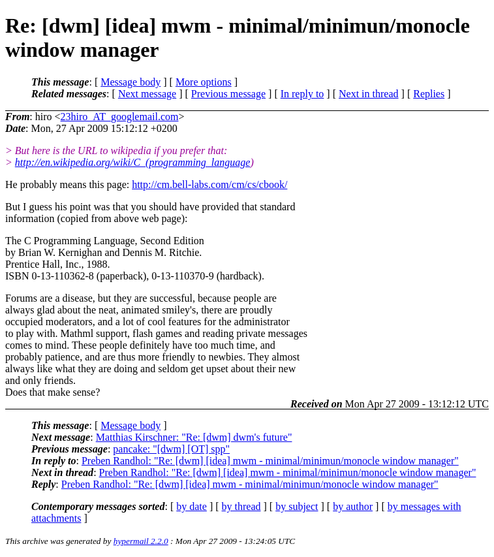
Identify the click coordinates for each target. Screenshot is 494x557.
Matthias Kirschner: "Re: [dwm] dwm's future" (194, 437)
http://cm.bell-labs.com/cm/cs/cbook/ (209, 184)
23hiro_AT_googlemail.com (120, 116)
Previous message (228, 93)
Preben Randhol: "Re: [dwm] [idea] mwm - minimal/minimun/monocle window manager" (270, 460)
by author (353, 506)
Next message (147, 93)
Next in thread (369, 93)
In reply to (302, 93)
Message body (130, 82)
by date (191, 506)
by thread (241, 506)
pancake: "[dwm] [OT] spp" (171, 448)
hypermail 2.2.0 (141, 541)
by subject (296, 506)
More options (204, 82)
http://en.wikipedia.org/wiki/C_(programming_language (133, 162)
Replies (428, 93)
